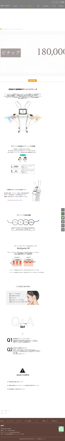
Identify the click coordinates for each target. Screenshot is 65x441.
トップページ (6, 29)
